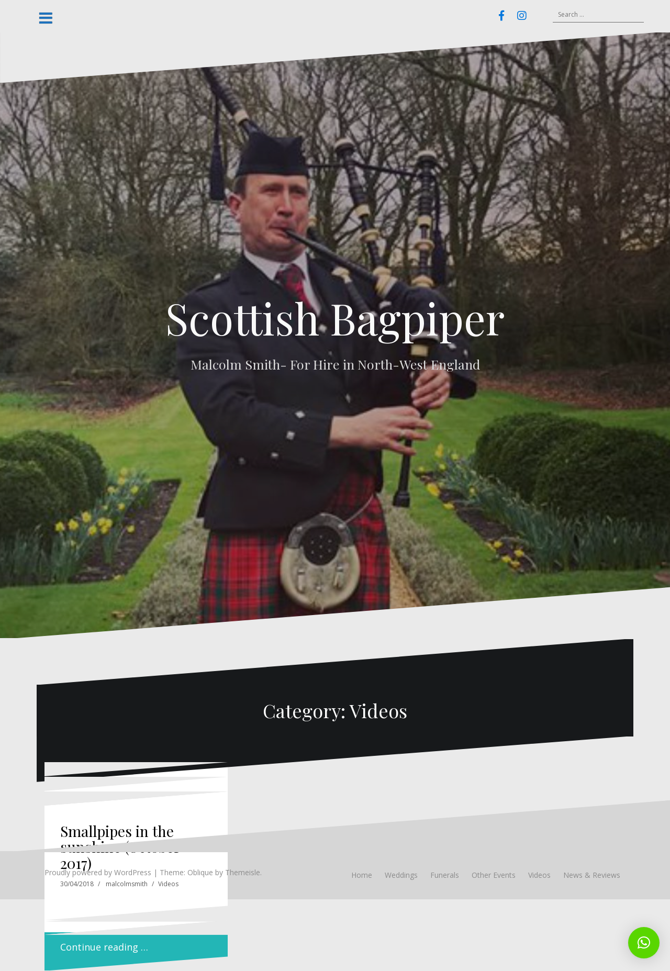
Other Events (494, 875)
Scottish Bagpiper (335, 318)
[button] (644, 942)
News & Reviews (591, 875)
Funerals (444, 875)
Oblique (200, 872)
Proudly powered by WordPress (97, 872)
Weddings (401, 875)
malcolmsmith (127, 883)
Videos (168, 883)
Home (361, 875)
